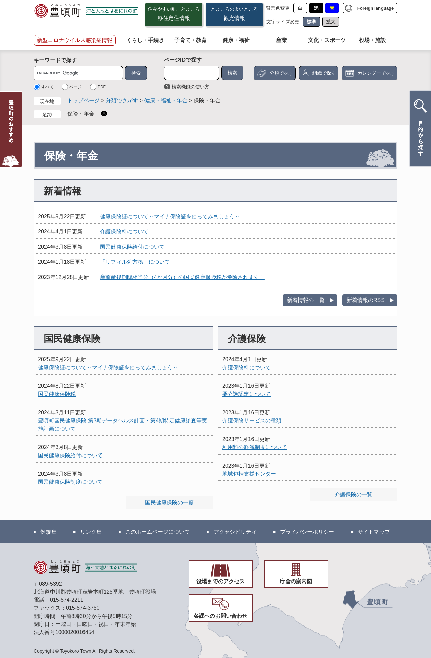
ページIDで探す (183, 60)
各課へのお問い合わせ (220, 616)
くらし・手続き (145, 40)
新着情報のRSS (365, 300)
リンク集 (91, 532)
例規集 (48, 532)
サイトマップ (374, 532)
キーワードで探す (55, 60)
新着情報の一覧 (306, 300)
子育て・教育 (190, 40)
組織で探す (324, 73)
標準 (311, 21)
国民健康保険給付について (132, 247)
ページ (75, 87)
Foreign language (375, 8)
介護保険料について (124, 231)
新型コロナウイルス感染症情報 (74, 40)
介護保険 (247, 339)
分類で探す (281, 73)
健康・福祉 (236, 40)
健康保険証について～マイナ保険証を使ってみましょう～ (170, 216)
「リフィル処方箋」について (135, 262)
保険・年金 (80, 114)
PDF (102, 87)
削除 (104, 113)
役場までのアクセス (220, 581)
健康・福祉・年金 (166, 100)
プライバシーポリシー (307, 532)
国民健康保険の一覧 (169, 502)
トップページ (83, 100)
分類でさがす (122, 100)
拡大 (330, 21)
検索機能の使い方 (190, 86)
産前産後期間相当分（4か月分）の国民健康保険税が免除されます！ (182, 277)
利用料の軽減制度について (254, 447)
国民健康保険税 (57, 394)
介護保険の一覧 (353, 494)
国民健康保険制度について (70, 482)
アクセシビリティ (235, 532)
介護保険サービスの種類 (251, 421)
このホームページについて (157, 532)
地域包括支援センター (249, 474)
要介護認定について (246, 394)
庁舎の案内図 (296, 581)
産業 (281, 40)
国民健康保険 (72, 339)
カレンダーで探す (376, 73)
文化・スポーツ (327, 40)
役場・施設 (372, 40)
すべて (47, 87)
